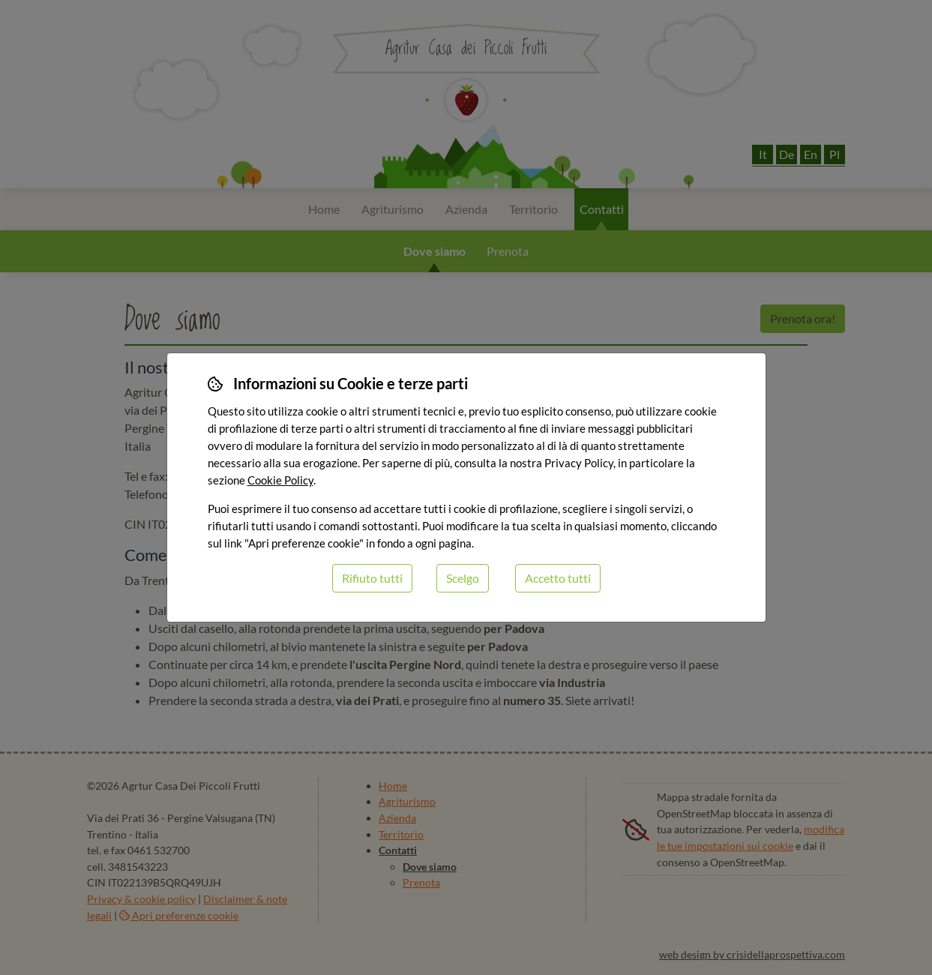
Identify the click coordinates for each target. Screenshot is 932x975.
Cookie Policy (280, 480)
